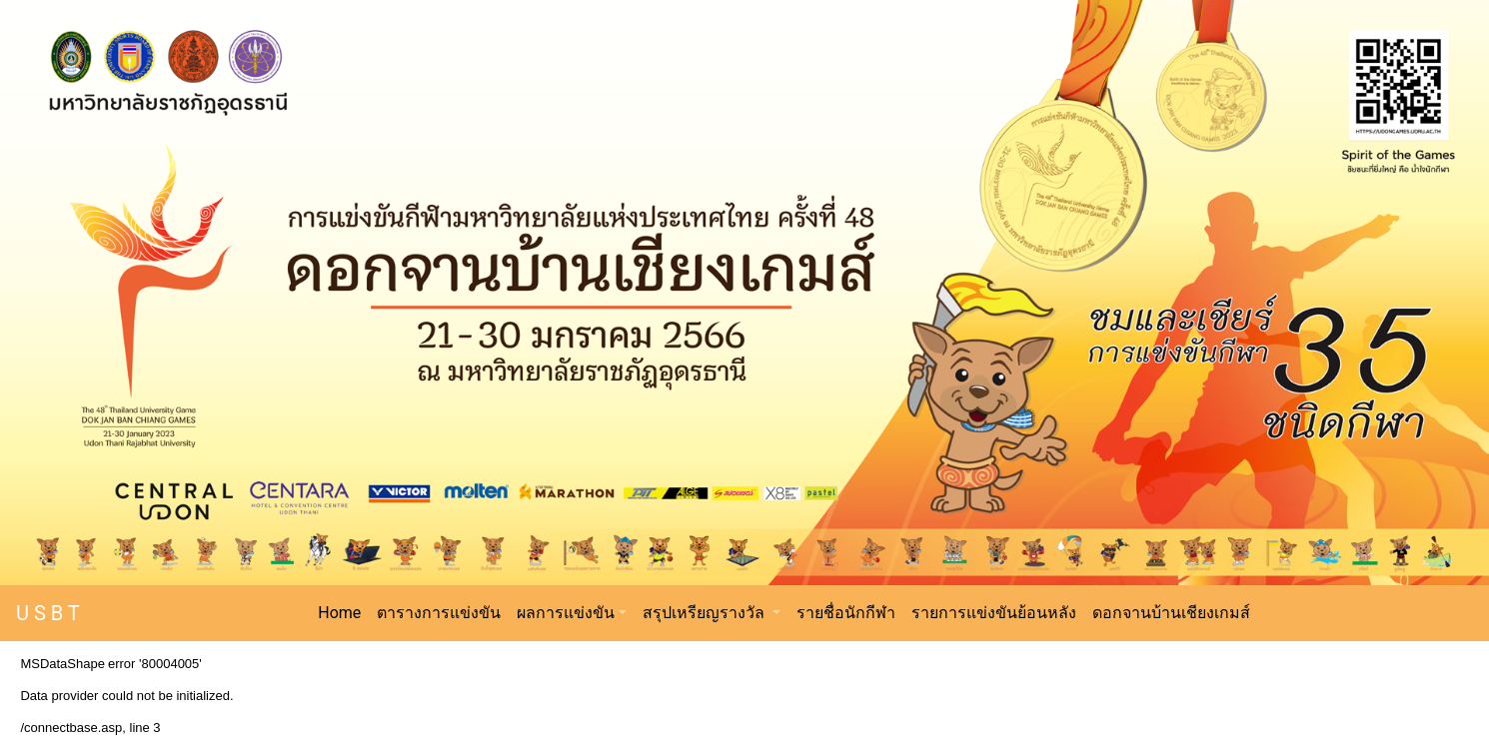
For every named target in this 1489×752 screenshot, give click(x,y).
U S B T (48, 613)
